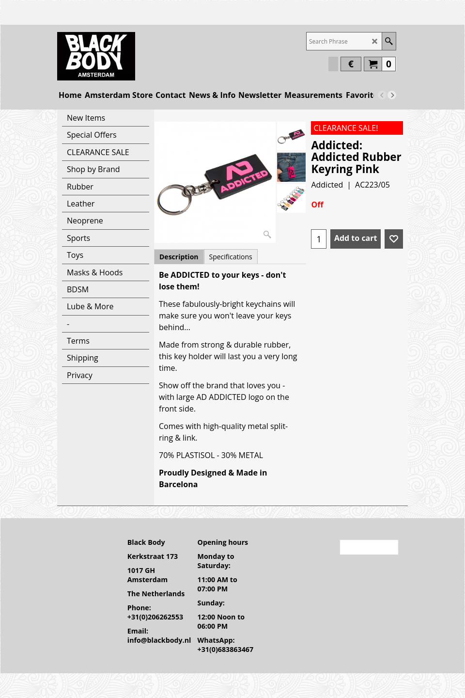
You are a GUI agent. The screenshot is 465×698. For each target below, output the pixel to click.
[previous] (382, 95)
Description (179, 256)
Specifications (230, 256)
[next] (392, 95)
